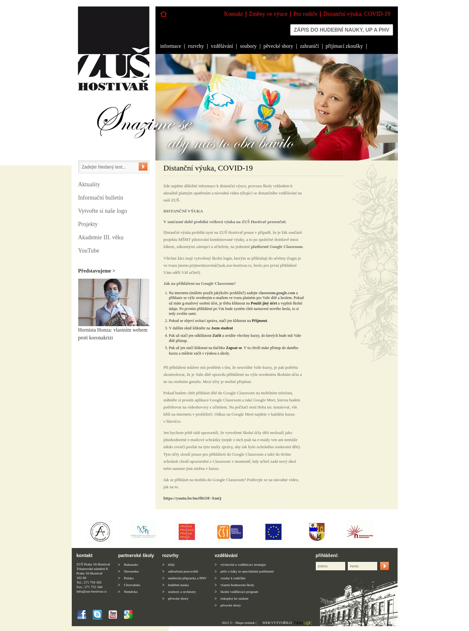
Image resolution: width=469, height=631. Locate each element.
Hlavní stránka (163, 14)
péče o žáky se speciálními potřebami (247, 571)
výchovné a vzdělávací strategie (243, 564)
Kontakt (233, 14)
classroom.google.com (277, 293)
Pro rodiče (305, 14)
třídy (171, 564)
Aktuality (89, 184)
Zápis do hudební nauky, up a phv (341, 30)
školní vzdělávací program (239, 592)
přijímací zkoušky (344, 46)
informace (170, 46)
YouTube (89, 250)
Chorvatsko (132, 585)
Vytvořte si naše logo (102, 211)
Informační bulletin (100, 197)
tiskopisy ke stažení (234, 598)
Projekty (88, 224)
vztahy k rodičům (232, 578)
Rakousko (131, 564)
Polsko (128, 578)
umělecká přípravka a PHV (187, 578)
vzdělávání (222, 46)
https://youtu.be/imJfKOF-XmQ (192, 498)
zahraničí (309, 46)
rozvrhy (196, 46)
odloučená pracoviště (183, 571)
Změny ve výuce (268, 14)
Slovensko (131, 571)
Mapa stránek (245, 623)
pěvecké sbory (278, 46)
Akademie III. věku (100, 237)
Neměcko (130, 592)
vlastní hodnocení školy (237, 585)
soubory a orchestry (182, 592)
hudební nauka (178, 585)
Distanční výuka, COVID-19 (356, 14)
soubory (248, 46)
